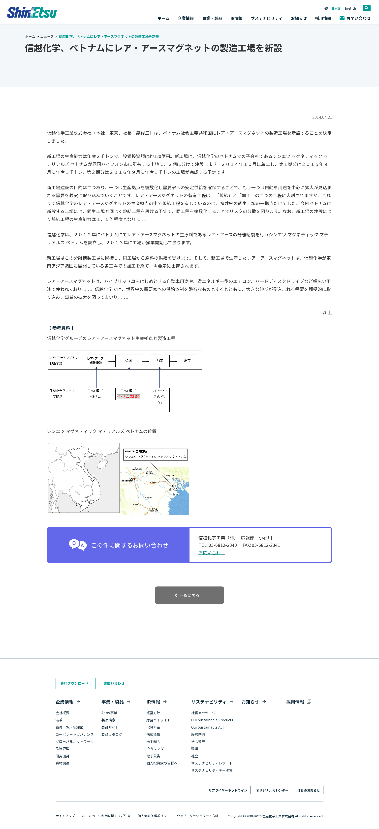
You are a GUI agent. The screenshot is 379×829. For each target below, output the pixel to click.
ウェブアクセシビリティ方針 (197, 815)
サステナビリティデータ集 (212, 770)
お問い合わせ (355, 18)
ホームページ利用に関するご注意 (106, 815)
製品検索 (108, 719)
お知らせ (299, 18)
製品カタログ (111, 734)
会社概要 (62, 712)
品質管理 (62, 748)
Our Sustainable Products (212, 719)
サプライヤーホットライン (228, 790)
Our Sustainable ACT (208, 727)
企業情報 (64, 701)
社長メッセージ (203, 712)
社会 (194, 755)
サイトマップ (65, 815)
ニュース (47, 36)
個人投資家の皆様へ (162, 763)
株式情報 (153, 734)
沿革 (59, 719)
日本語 (335, 8)
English (350, 8)
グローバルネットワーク (75, 741)
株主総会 (153, 741)
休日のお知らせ (308, 790)
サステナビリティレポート (212, 763)
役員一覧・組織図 (69, 727)
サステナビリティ (209, 701)
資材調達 (62, 763)
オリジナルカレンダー (272, 790)
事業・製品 (112, 701)
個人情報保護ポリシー (154, 815)
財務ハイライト (158, 719)
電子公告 (153, 755)
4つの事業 (109, 712)
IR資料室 (153, 727)
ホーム (163, 18)
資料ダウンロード (74, 683)
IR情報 (153, 701)
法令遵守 (198, 741)
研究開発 (62, 755)
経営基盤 (198, 734)
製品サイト (110, 727)
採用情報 (323, 18)
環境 (194, 748)
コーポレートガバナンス (75, 734)
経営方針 (153, 712)
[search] (367, 8)
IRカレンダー (156, 748)
